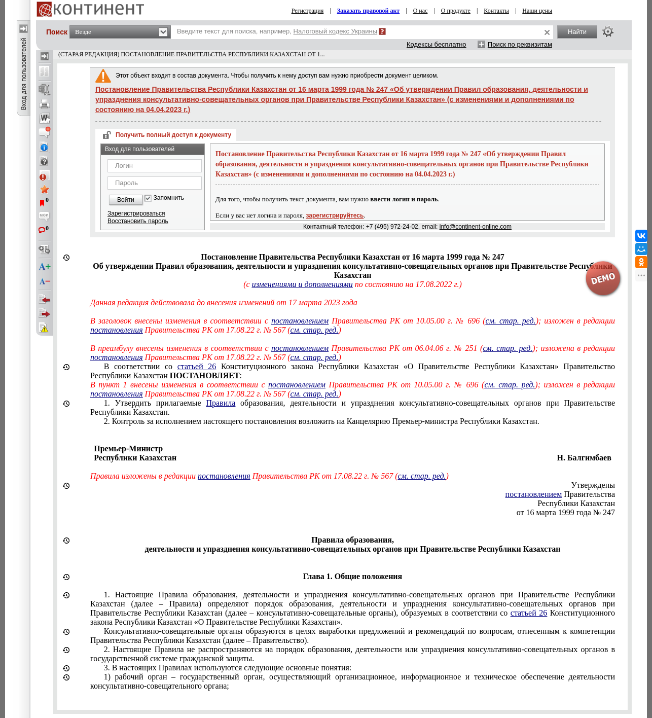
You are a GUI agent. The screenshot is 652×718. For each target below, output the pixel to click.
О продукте (455, 10)
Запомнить (169, 198)
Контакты (496, 10)
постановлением (300, 320)
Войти (125, 199)
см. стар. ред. (511, 320)
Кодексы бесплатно (436, 44)
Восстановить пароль (137, 221)
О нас (420, 10)
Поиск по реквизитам (520, 44)
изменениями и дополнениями (302, 284)
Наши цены (537, 10)
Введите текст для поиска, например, (277, 31)
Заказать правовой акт (368, 10)
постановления (116, 330)
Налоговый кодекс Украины (336, 31)
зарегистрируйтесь (335, 215)
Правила (220, 403)
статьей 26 (196, 366)
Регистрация (308, 10)
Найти (577, 31)
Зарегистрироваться (136, 213)
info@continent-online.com (476, 226)
